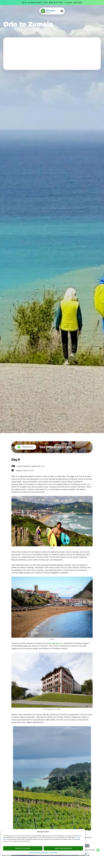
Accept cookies (22, 848)
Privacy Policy (53, 852)
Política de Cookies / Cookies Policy (39, 852)
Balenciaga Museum (54, 643)
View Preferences (63, 848)
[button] (62, 11)
